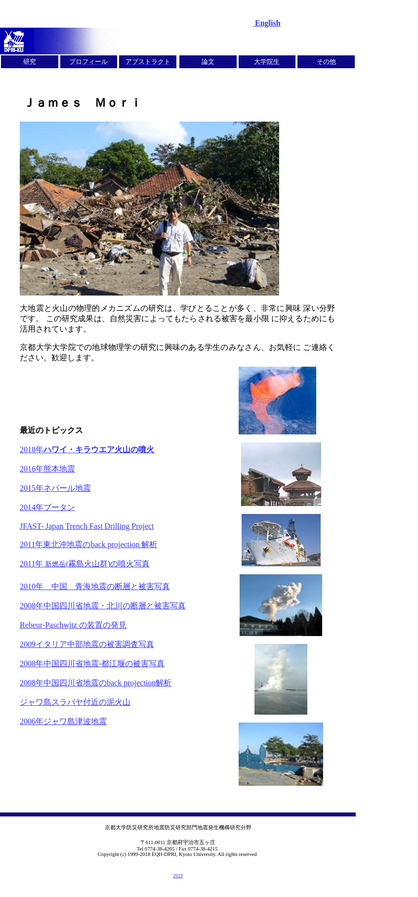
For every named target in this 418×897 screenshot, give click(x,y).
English (267, 23)
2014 (47, 507)
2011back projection (88, 544)
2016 (47, 469)
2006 (63, 721)
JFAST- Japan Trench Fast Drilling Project (87, 526)
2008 (103, 605)
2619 (178, 875)
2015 (55, 488)
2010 (95, 586)
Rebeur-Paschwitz (73, 625)
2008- (92, 663)
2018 (87, 449)
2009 (87, 644)
